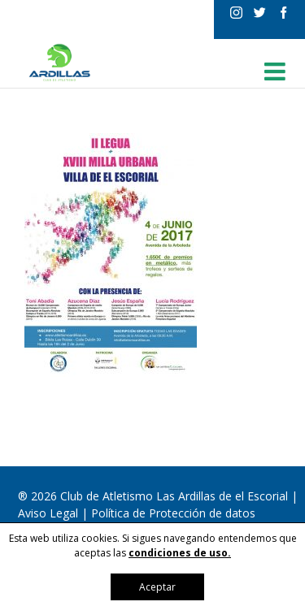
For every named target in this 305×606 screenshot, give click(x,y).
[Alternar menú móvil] (276, 71)
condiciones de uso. (180, 553)
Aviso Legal (49, 513)
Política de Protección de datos (173, 513)
